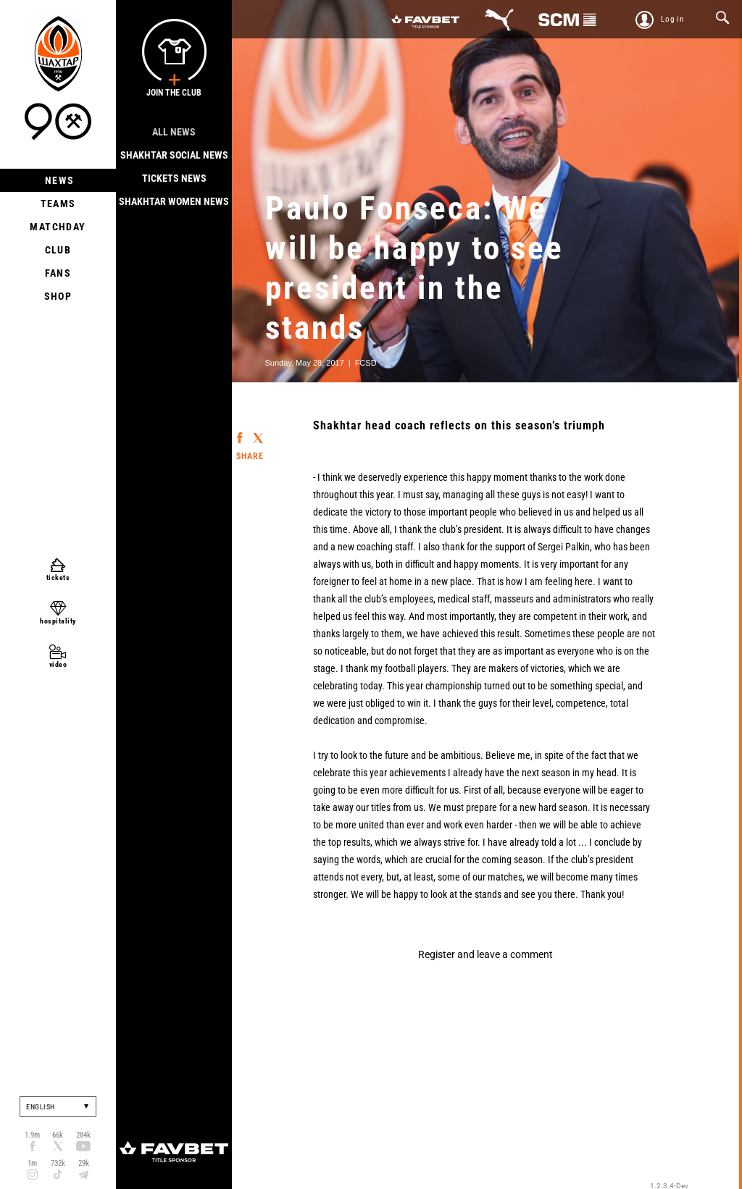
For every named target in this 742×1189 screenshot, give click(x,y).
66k (57, 1135)
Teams (58, 203)
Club (58, 250)
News (58, 180)
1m (32, 1163)
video (58, 664)
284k (83, 1135)
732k (58, 1163)
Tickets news (174, 178)
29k (83, 1163)
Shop (58, 296)
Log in (672, 19)
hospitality (58, 621)
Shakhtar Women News (174, 201)
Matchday (58, 226)
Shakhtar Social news (174, 155)
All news (174, 132)
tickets (58, 577)
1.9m (32, 1135)
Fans (58, 273)
